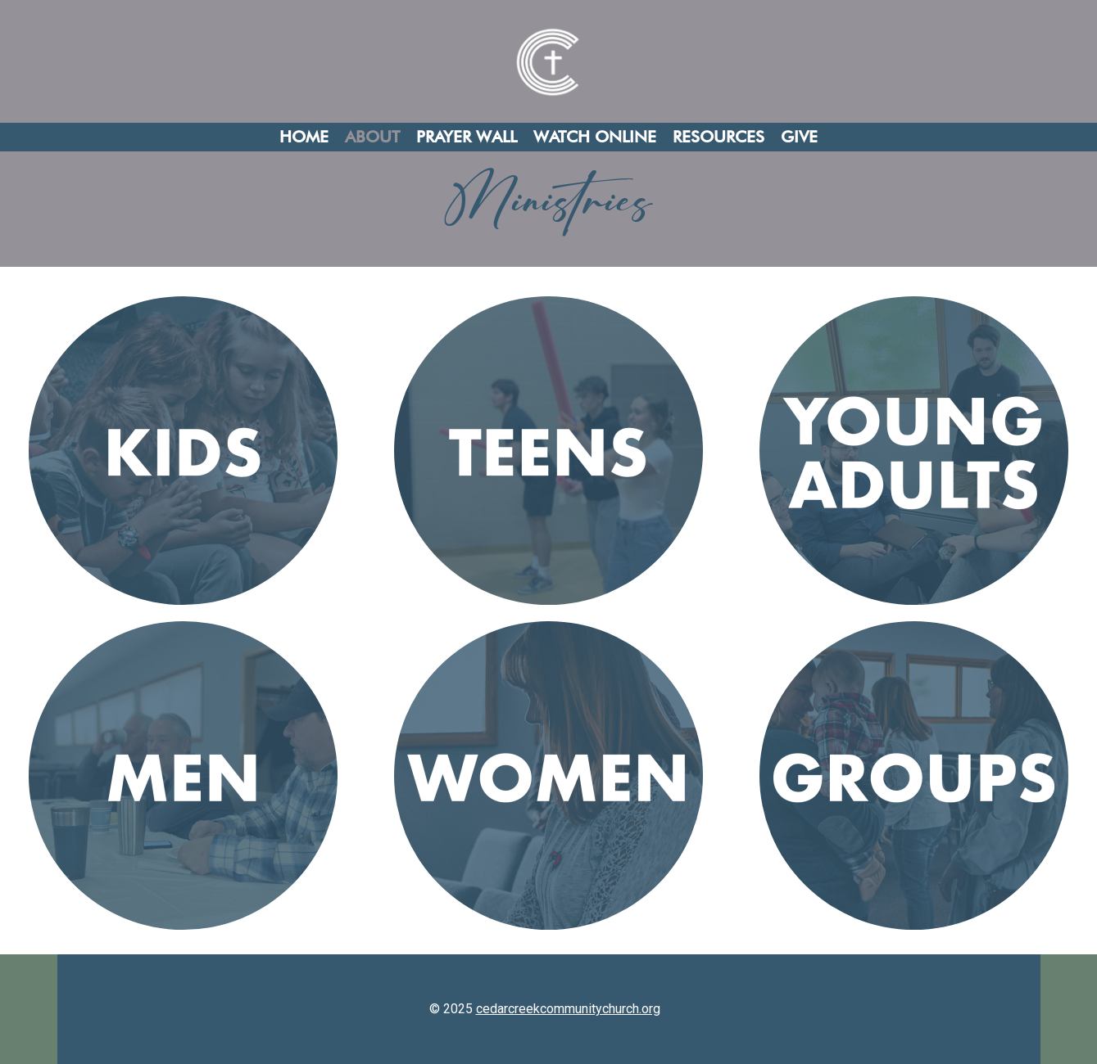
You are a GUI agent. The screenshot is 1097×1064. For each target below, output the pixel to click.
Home (304, 137)
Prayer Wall (466, 137)
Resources (718, 137)
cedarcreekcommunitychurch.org (568, 1009)
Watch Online (594, 137)
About (372, 137)
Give (799, 137)
